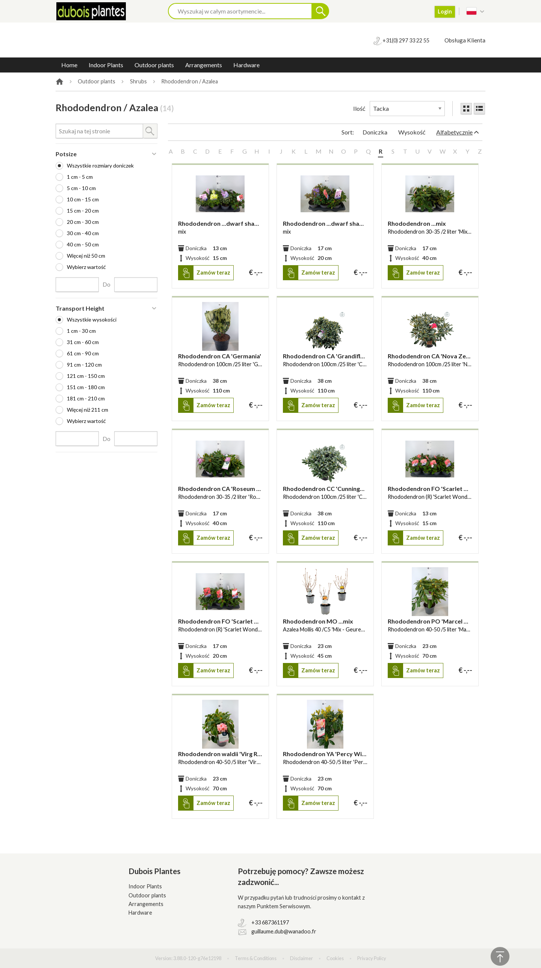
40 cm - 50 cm (83, 244)
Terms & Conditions (256, 958)
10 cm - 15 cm (83, 199)
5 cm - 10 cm (81, 188)
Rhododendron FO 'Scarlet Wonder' (430, 488)
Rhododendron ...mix (417, 223)
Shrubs (138, 81)
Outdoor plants (154, 64)
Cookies (335, 958)
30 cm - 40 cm (83, 233)
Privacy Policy (371, 958)
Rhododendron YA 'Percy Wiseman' (325, 753)
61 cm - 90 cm (83, 353)
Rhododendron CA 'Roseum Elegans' (220, 488)
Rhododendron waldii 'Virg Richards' (220, 753)
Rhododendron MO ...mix (318, 621)
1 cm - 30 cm (81, 331)
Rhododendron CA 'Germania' (219, 355)
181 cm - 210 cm (86, 398)
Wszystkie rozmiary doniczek (100, 165)
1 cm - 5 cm (80, 177)
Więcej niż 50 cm (86, 255)
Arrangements (203, 64)
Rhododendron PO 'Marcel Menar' (430, 621)
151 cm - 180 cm (86, 387)
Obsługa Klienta (464, 40)
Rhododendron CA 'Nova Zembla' (430, 355)
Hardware (246, 64)
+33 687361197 (270, 922)
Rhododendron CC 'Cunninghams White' (325, 488)
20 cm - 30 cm (83, 222)
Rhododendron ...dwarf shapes (220, 223)
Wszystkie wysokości (91, 319)
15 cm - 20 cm (83, 210)
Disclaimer (301, 958)
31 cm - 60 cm (83, 342)
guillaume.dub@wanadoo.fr (283, 931)
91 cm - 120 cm (84, 364)
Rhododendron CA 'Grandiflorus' (325, 355)
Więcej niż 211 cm (87, 409)
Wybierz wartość (86, 267)
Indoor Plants (106, 64)
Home (69, 64)
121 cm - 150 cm (86, 376)
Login (445, 11)
